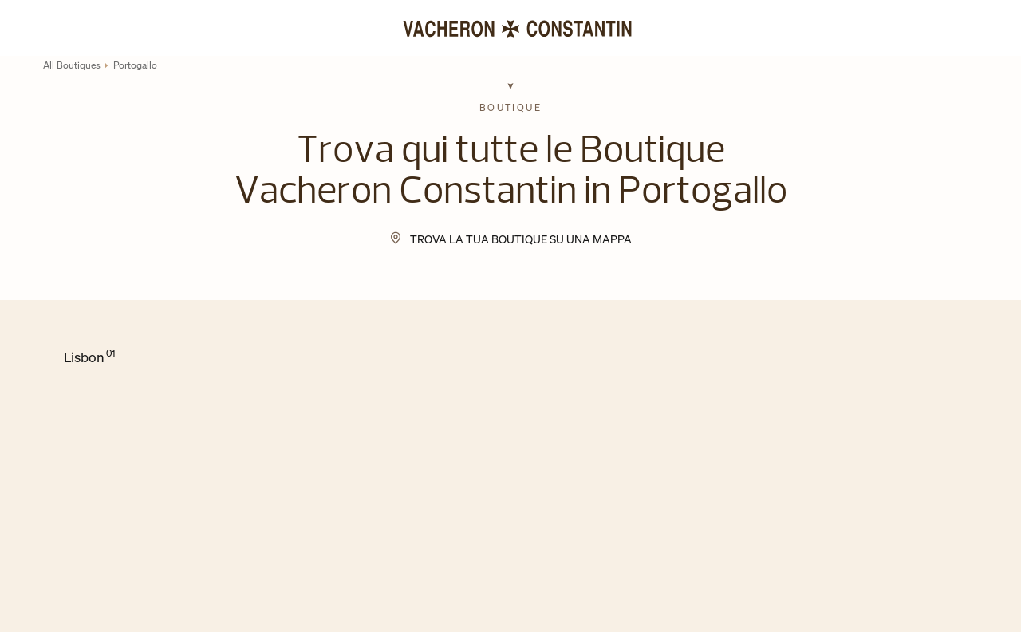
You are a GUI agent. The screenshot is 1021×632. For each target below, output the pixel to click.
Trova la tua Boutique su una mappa (521, 239)
